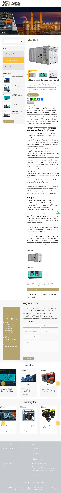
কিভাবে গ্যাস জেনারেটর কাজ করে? (10, 427)
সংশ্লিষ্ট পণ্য (30, 365)
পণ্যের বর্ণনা (30, 103)
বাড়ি (4, 33)
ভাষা (55, 3)
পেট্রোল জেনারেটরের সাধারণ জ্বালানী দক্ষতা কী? (50, 427)
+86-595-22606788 (11, 339)
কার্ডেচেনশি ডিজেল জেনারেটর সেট (16, 103)
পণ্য (8, 33)
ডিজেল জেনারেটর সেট (16, 33)
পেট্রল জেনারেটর (9, 54)
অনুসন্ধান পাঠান (32, 95)
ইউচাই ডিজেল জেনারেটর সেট (28, 390)
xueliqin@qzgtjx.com (11, 347)
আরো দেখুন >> (7, 394)
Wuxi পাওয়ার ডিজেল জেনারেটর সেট (17, 112)
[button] (3, 383)
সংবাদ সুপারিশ (30, 402)
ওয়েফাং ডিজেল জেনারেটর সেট (15, 86)
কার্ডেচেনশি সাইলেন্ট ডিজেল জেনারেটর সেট (17, 95)
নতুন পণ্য (7, 73)
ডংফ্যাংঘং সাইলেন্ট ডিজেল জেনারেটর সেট (10, 390)
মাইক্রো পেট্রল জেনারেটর (17, 77)
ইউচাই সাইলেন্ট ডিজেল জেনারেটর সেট (50, 390)
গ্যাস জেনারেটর (9, 67)
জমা (29, 358)
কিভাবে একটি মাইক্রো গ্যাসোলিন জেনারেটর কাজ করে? (30, 427)
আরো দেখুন (8, 121)
